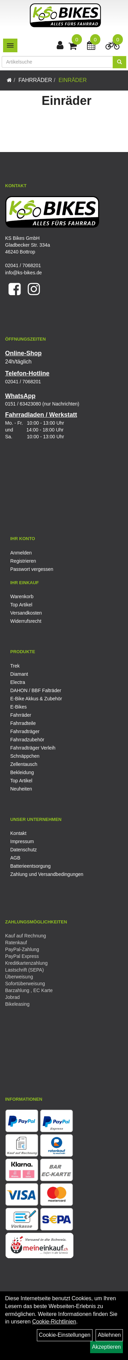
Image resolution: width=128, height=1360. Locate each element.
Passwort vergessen (31, 569)
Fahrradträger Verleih (32, 748)
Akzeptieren (106, 1347)
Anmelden (21, 552)
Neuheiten (21, 789)
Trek (14, 666)
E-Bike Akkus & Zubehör (36, 698)
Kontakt (18, 833)
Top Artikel (21, 604)
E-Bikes (18, 707)
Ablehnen (109, 1335)
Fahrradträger (25, 731)
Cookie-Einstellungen (64, 1335)
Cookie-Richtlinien (54, 1321)
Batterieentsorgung (30, 866)
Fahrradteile (23, 723)
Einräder (72, 80)
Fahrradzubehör (27, 739)
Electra (17, 682)
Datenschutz (23, 849)
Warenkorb (21, 596)
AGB (15, 858)
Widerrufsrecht (25, 621)
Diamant (19, 674)
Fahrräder (35, 80)
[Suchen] (119, 62)
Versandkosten (26, 613)
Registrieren (23, 561)
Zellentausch (23, 764)
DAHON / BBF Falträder (35, 690)
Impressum (22, 841)
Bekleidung (22, 772)
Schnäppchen (25, 756)
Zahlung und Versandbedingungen (46, 874)
